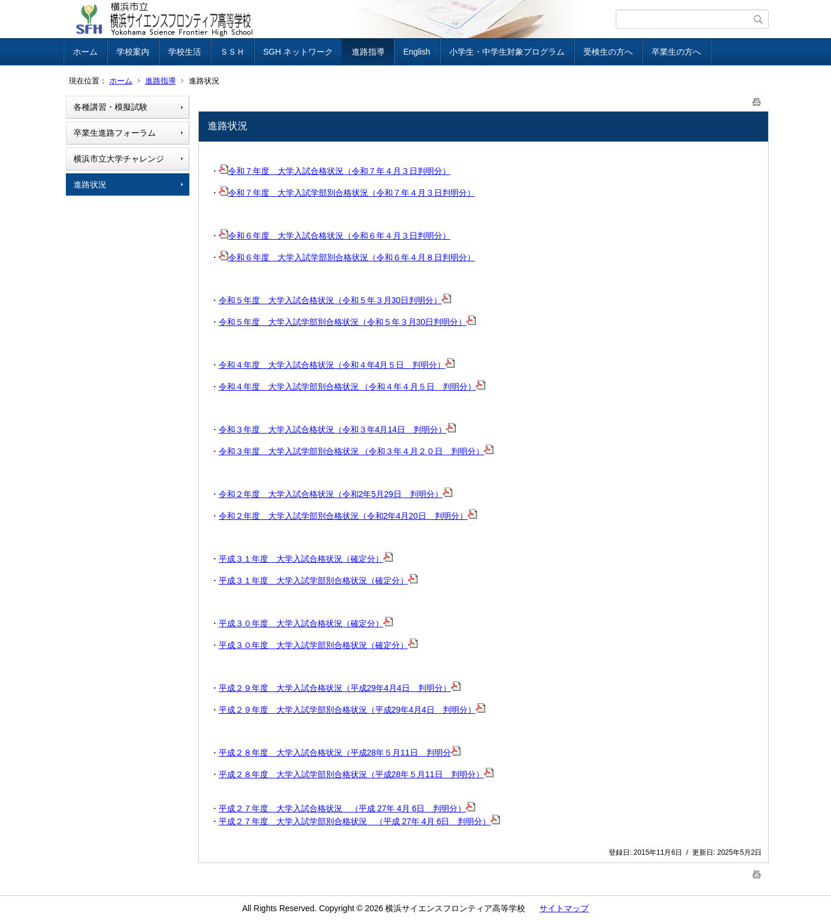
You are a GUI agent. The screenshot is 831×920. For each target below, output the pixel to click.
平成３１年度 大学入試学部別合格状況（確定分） (318, 580)
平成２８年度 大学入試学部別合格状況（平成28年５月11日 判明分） (356, 774)
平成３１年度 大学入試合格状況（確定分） (306, 558)
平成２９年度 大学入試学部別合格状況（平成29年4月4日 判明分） (352, 709)
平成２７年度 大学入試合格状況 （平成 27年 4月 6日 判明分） (347, 808)
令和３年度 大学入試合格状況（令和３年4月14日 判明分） (337, 429)
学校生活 (184, 51)
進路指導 (368, 51)
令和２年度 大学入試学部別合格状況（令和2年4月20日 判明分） (348, 516)
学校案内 (132, 51)
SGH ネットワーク (298, 51)
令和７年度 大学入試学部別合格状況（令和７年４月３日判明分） (347, 192)
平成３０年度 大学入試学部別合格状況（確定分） (318, 645)
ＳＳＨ (232, 51)
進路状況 (90, 184)
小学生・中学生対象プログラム (507, 51)
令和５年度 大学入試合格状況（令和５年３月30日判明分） (335, 300)
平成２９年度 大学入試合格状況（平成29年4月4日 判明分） (339, 688)
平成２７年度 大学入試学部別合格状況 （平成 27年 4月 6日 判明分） (359, 821)
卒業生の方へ (676, 51)
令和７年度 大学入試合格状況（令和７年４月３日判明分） (334, 171)
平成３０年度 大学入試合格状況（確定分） (306, 623)
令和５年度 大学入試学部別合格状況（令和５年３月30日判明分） (347, 322)
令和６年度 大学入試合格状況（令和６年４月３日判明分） (334, 235)
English (416, 51)
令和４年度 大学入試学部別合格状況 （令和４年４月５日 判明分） (352, 386)
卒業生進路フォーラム (115, 132)
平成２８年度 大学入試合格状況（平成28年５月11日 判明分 (339, 752)
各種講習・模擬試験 (111, 107)
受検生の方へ (608, 51)
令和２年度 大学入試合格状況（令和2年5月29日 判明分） (335, 494)
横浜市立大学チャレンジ (119, 158)
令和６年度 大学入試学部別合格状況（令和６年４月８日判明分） (347, 257)
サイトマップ (564, 908)
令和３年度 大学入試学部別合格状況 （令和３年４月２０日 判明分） (356, 451)
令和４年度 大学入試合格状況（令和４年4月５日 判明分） (337, 365)
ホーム (85, 51)
